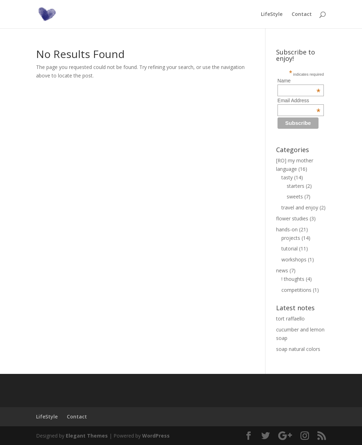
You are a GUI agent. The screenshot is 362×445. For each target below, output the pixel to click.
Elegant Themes (87, 435)
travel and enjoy (299, 207)
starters (295, 186)
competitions (296, 290)
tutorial (289, 248)
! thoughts (292, 279)
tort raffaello (290, 318)
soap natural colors (298, 349)
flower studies (292, 218)
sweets (295, 196)
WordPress (156, 435)
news (282, 270)
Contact (302, 14)
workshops (293, 259)
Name (299, 80)
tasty (287, 177)
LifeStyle (271, 14)
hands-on (287, 229)
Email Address (299, 100)
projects (290, 238)
